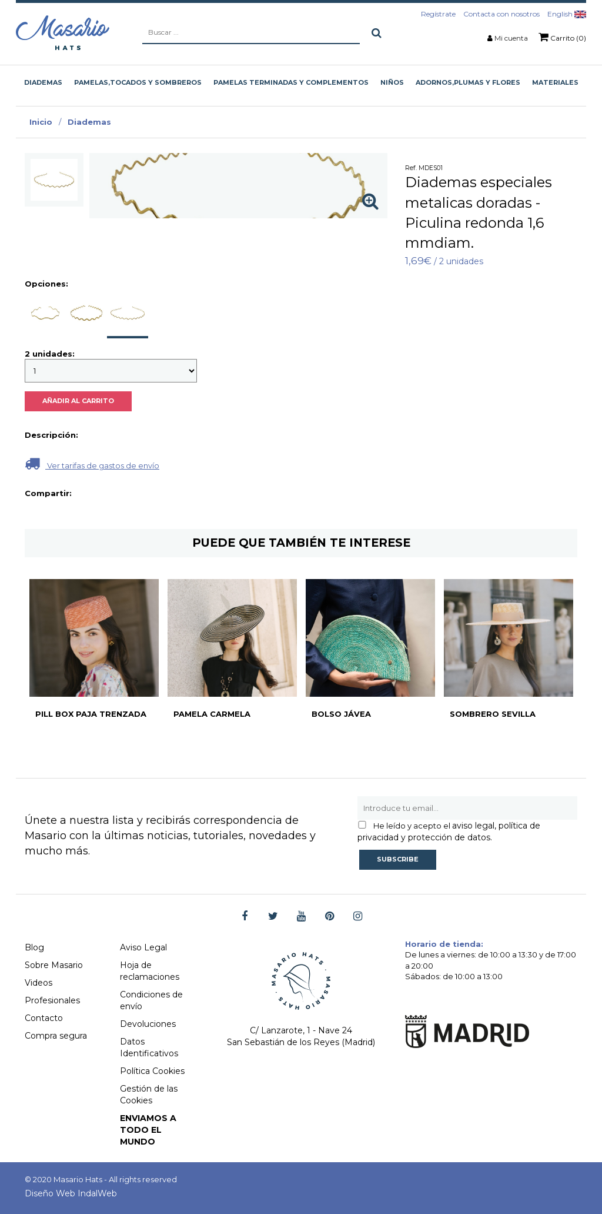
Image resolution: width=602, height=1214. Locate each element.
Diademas (89, 122)
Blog (34, 947)
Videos (38, 982)
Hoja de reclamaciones (149, 971)
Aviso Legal (143, 947)
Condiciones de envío (151, 1000)
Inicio (40, 122)
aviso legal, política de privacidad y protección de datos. (448, 831)
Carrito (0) (562, 37)
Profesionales (52, 1000)
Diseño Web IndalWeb (71, 1193)
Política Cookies (152, 1071)
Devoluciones (148, 1024)
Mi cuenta (511, 38)
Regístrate (438, 13)
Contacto (44, 1018)
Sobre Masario (54, 965)
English (566, 13)
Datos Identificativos (149, 1047)
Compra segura (56, 1035)
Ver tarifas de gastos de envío (92, 463)
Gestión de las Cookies (149, 1094)
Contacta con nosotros (501, 13)
